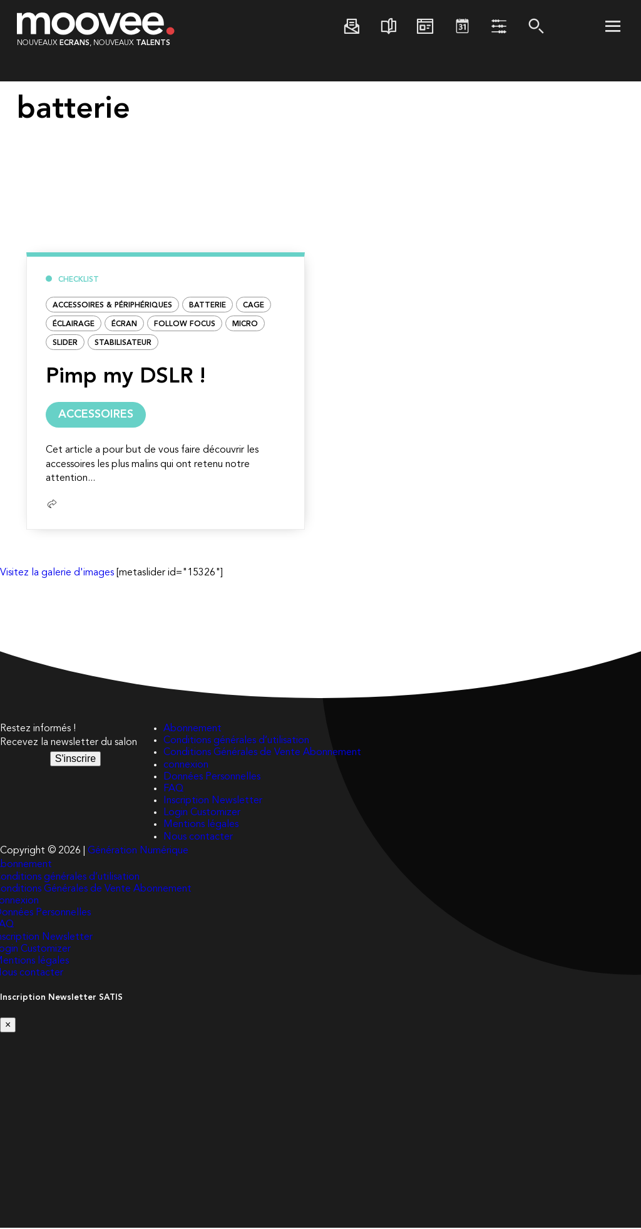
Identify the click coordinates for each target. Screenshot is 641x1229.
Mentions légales (200, 826)
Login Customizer (201, 814)
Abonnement (192, 730)
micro (245, 324)
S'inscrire (75, 759)
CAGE (253, 305)
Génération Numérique (138, 852)
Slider (65, 343)
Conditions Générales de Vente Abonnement (262, 754)
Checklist (78, 280)
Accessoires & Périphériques (112, 305)
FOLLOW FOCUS (184, 324)
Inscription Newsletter (212, 802)
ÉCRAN (124, 324)
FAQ (173, 790)
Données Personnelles (211, 778)
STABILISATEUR (123, 343)
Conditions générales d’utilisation (236, 742)
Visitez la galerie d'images (57, 574)
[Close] (8, 1026)
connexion (185, 766)
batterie (207, 305)
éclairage (74, 324)
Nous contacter (198, 838)
